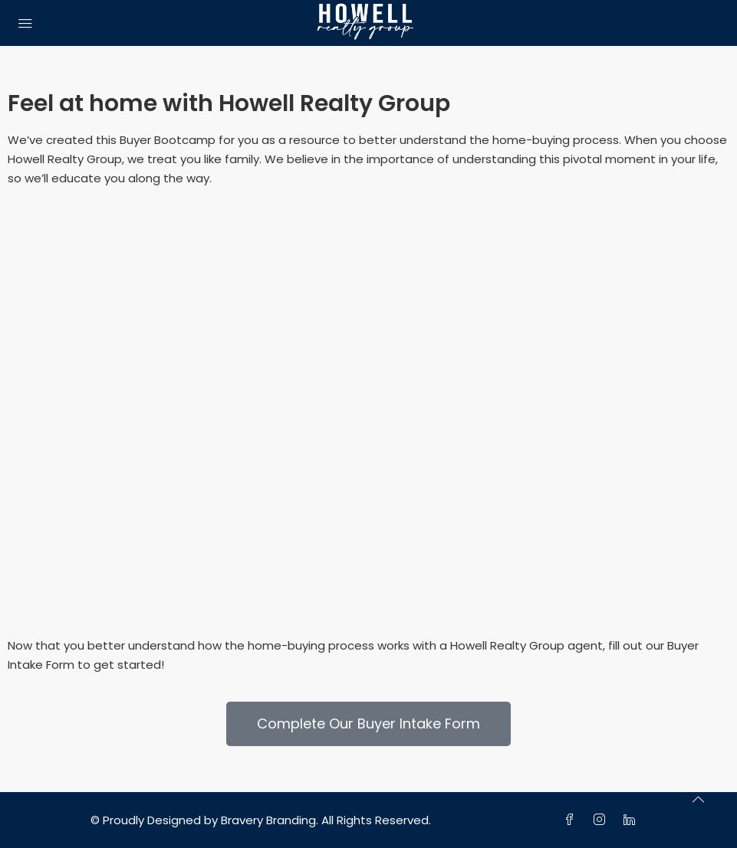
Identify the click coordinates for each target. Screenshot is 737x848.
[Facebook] (572, 820)
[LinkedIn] (632, 820)
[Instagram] (602, 820)
